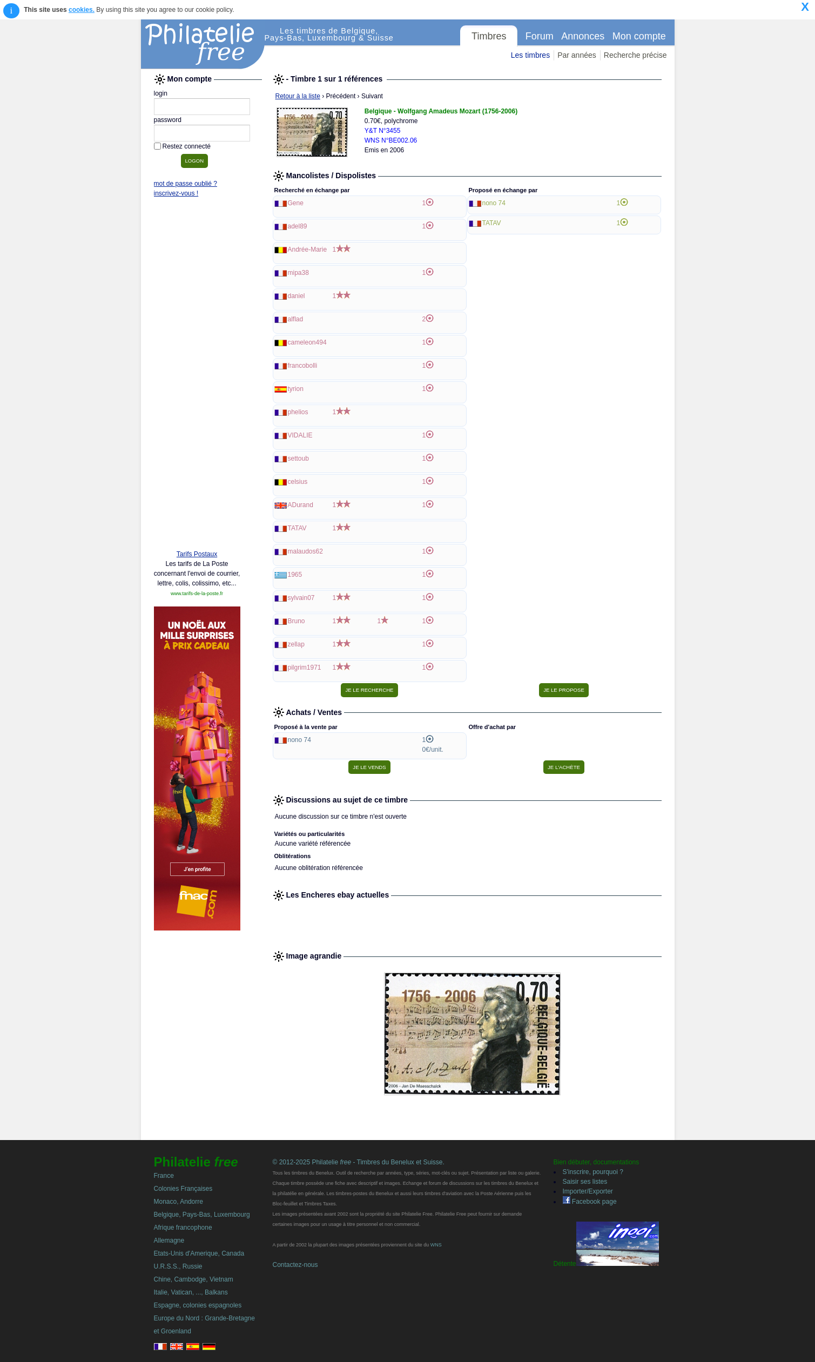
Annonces (582, 36)
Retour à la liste (297, 96)
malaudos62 (305, 551)
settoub (298, 458)
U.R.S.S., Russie (178, 1266)
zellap (296, 644)
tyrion (296, 389)
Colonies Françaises (183, 1188)
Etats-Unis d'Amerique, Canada (199, 1253)
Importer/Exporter (588, 1191)
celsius (298, 482)
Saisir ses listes (585, 1181)
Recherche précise (635, 55)
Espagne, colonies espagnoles (198, 1305)
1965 (295, 574)
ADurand (300, 505)
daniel (296, 296)
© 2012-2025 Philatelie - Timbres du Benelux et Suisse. (358, 1162)
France (164, 1175)
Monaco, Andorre (178, 1201)
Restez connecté (187, 146)
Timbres (489, 36)
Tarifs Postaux (197, 554)
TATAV (297, 528)
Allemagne (169, 1240)
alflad (296, 319)
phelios (298, 412)
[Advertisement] (197, 376)
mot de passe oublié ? (185, 183)
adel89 (297, 226)
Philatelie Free (203, 44)
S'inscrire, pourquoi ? (593, 1172)
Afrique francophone (183, 1227)
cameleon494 (307, 342)
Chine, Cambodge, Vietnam (193, 1279)
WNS (436, 1245)
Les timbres (530, 55)
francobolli (303, 365)
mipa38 (298, 273)
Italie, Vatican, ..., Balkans (191, 1292)
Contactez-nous (295, 1265)
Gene (296, 203)
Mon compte (639, 36)
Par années (576, 55)
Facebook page (590, 1201)
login (160, 93)
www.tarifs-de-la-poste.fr (197, 593)
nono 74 (494, 203)
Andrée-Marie (307, 249)
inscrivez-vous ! (176, 193)
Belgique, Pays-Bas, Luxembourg (202, 1214)
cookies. (82, 10)
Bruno (296, 621)
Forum (540, 36)
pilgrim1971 (304, 667)
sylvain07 (301, 598)
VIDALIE (300, 435)
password (167, 120)
